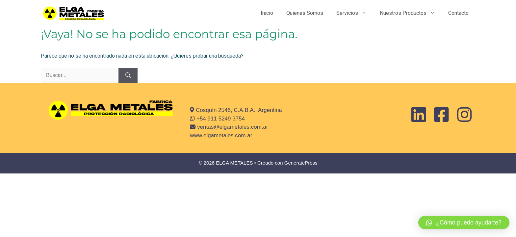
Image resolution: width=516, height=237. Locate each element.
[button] (463, 222)
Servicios (354, 13)
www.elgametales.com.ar (221, 135)
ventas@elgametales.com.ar (231, 127)
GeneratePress (301, 163)
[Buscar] (128, 75)
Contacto (458, 13)
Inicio (267, 13)
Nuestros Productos (411, 13)
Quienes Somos (304, 13)
